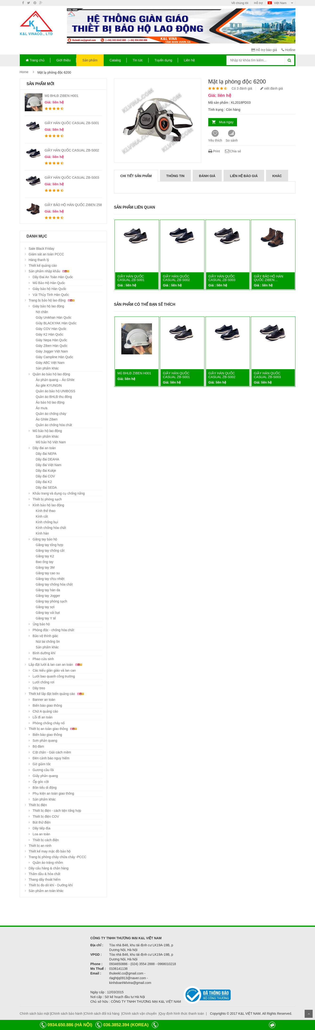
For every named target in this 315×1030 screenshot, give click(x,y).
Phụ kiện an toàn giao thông (53, 793)
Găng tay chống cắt (50, 550)
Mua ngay (226, 122)
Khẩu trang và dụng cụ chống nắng (59, 493)
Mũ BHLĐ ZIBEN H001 (61, 96)
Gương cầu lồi (43, 770)
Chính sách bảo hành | (67, 1013)
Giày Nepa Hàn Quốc (51, 340)
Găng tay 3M (45, 567)
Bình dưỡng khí (44, 653)
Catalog (115, 60)
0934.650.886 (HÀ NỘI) (69, 1024)
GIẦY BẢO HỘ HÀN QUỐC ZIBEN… (268, 278)
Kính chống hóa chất (51, 528)
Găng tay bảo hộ (45, 539)
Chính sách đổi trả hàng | (103, 1013)
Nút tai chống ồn (48, 641)
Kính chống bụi (47, 522)
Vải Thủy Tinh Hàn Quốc (51, 295)
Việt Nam (277, 3)
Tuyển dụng (163, 60)
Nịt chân (42, 312)
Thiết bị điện (38, 805)
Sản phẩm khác (47, 368)
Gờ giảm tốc (42, 764)
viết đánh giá (271, 88)
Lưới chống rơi (43, 682)
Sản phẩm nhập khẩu (50, 271)
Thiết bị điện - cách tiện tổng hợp (57, 810)
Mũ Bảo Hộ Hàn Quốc (49, 283)
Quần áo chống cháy (51, 414)
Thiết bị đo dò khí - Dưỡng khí (51, 885)
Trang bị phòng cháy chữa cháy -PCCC (57, 857)
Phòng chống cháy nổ (49, 723)
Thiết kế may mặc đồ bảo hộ (50, 851)
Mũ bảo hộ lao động (47, 431)
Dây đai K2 (44, 482)
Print (214, 151)
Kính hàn (42, 533)
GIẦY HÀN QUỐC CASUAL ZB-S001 (72, 123)
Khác (277, 176)
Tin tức (138, 60)
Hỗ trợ (258, 3)
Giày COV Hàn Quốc (51, 329)
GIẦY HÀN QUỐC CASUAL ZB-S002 (72, 150)
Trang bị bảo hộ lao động (52, 300)
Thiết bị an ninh (40, 846)
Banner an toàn (44, 699)
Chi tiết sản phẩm (136, 176)
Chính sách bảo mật (34, 1013)
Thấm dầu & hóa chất (45, 874)
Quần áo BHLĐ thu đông (54, 397)
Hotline (288, 50)
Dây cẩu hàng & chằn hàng (49, 868)
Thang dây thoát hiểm (45, 879)
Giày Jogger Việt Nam (52, 351)
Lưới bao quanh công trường (54, 676)
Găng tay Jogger (48, 596)
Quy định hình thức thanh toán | (183, 1013)
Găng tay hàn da (48, 590)
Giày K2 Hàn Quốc (49, 334)
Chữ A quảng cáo (45, 711)
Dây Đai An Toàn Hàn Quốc (53, 277)
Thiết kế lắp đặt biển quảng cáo (57, 694)
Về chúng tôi (239, 3)
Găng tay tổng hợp (49, 545)
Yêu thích (215, 136)
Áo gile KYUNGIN (49, 385)
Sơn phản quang (45, 740)
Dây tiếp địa (41, 828)
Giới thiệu (63, 60)
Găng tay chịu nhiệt (50, 579)
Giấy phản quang (45, 776)
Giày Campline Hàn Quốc (54, 357)
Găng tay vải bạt (48, 612)
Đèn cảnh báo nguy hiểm (51, 758)
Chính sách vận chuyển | (140, 1013)
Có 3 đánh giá (242, 88)
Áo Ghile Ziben (47, 419)
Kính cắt (42, 516)
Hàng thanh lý (39, 260)
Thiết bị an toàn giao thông (53, 729)
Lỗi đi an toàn (43, 717)
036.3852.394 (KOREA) (125, 1024)
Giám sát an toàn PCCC (46, 254)
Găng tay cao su (48, 573)
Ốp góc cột (41, 782)
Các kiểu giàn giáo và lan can (54, 670)
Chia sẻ (232, 151)
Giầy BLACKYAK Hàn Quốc (56, 323)
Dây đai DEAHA (47, 459)
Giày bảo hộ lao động (48, 306)
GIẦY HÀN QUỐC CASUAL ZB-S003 (72, 177)
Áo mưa (41, 408)
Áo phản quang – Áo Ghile (55, 380)
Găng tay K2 (45, 556)
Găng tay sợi (45, 607)
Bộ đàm (38, 746)
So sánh (232, 136)
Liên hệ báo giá (244, 176)
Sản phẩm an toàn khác (46, 891)
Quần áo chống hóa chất (54, 425)
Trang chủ (35, 60)
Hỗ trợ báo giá (264, 50)
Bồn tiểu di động (45, 787)
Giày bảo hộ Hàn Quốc (49, 289)
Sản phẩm (89, 60)
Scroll (309, 1014)
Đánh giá (207, 176)
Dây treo (39, 688)
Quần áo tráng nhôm (48, 862)
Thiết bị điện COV (46, 816)
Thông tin (175, 176)
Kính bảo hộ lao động (48, 505)
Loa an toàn (41, 834)
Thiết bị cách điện (46, 840)
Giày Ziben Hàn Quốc (52, 346)
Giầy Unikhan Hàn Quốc (53, 317)
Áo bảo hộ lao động (50, 402)
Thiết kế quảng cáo (43, 265)
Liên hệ (189, 60)
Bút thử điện (42, 822)
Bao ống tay (44, 562)
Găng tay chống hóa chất (54, 584)
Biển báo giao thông (47, 705)
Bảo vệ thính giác (45, 636)
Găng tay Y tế (46, 618)
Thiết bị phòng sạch (47, 499)
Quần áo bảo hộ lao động (51, 374)
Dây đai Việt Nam (48, 465)
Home (24, 72)
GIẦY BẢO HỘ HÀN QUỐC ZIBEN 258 (73, 205)
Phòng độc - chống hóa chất (53, 630)
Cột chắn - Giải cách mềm (52, 752)
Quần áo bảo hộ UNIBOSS (55, 391)
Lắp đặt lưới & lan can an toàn (56, 664)
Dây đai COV (45, 476)
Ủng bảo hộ (41, 624)
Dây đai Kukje (46, 470)
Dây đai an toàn (44, 448)
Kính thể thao (46, 511)
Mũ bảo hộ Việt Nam (51, 442)
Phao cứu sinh (43, 659)
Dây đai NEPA (46, 454)
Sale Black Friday (41, 248)
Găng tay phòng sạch (51, 601)
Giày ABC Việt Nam (50, 362)
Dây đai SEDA (46, 487)
